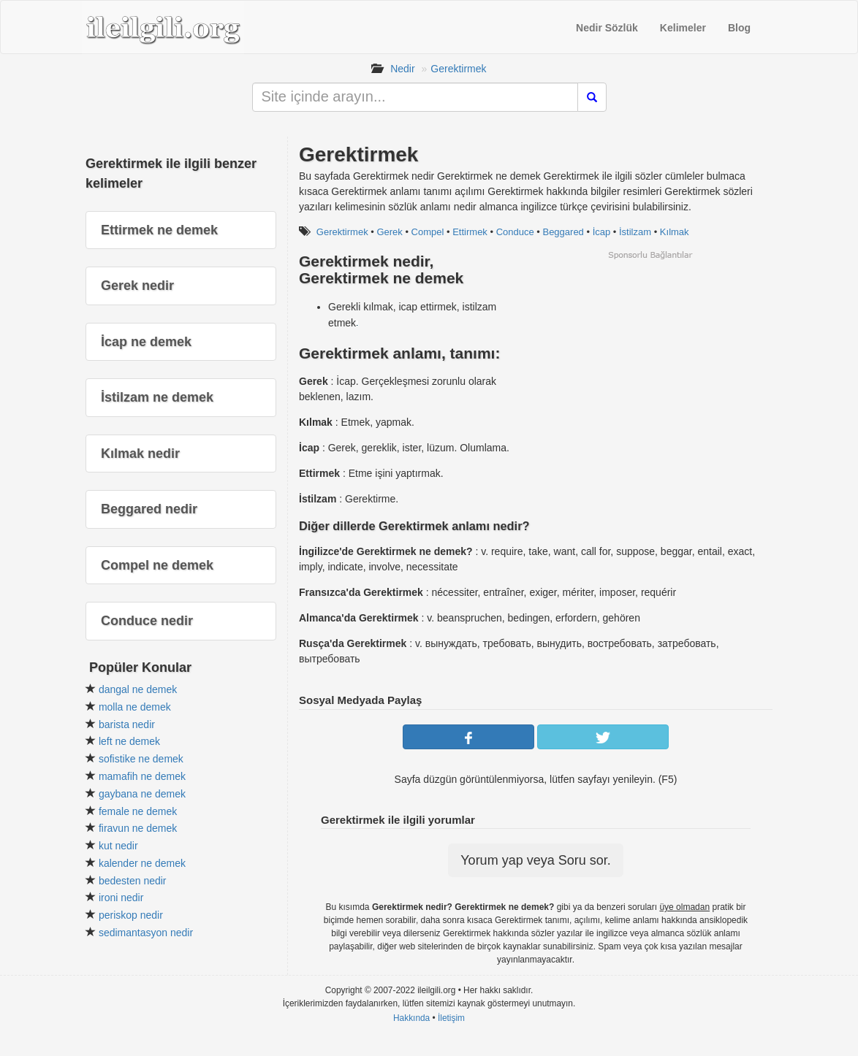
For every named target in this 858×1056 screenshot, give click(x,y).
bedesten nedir (133, 881)
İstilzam (635, 231)
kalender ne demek (142, 863)
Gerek (389, 231)
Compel (427, 231)
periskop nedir (131, 915)
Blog (739, 28)
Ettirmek (469, 231)
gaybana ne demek (142, 794)
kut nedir (118, 846)
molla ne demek (135, 707)
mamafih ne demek (142, 776)
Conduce (515, 231)
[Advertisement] (649, 363)
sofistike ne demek (141, 759)
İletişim (451, 1018)
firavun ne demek (138, 828)
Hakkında (411, 1018)
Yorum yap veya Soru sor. (535, 860)
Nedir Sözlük (607, 28)
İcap (602, 231)
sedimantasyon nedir (146, 932)
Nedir (402, 68)
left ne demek (129, 741)
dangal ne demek (138, 689)
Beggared (562, 231)
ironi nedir (121, 897)
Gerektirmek (458, 68)
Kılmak (674, 231)
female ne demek (138, 811)
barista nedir (127, 724)
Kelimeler (683, 28)
